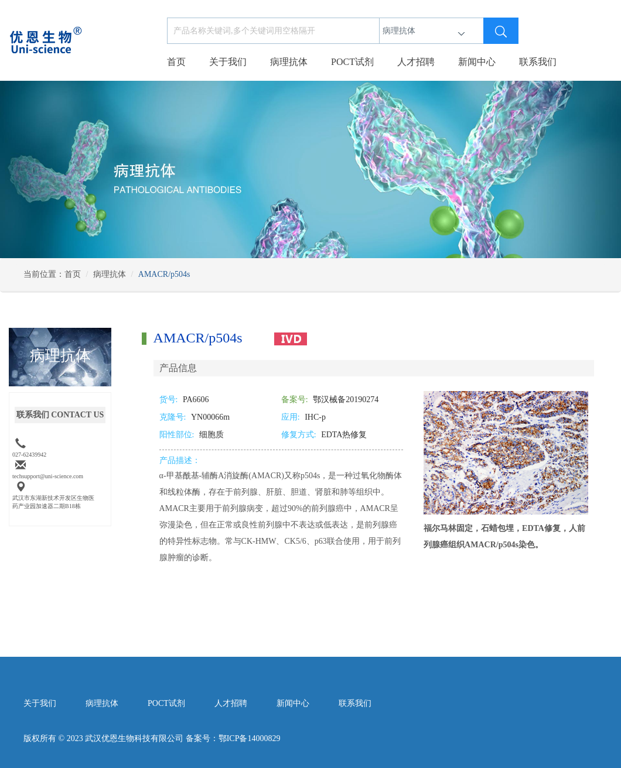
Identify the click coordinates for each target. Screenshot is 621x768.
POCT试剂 (352, 62)
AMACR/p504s (164, 274)
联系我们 (538, 62)
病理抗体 (289, 62)
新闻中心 (477, 62)
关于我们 (228, 62)
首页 (176, 62)
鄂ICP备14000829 (250, 738)
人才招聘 (416, 62)
